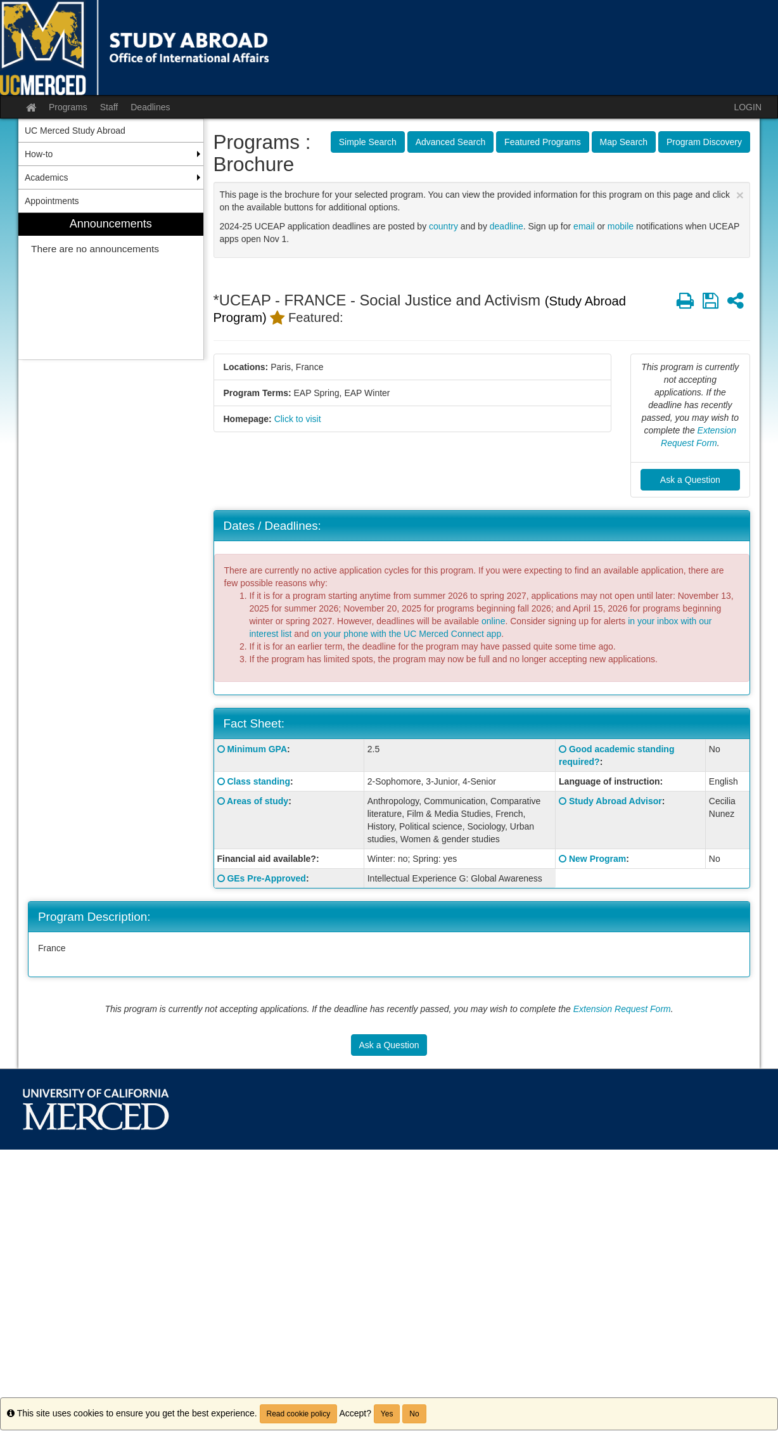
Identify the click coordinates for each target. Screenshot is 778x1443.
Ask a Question (690, 480)
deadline (506, 226)
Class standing (258, 781)
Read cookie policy (299, 1413)
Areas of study (257, 801)
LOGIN (748, 107)
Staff (109, 107)
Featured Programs (542, 142)
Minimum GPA (257, 749)
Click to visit (297, 419)
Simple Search (368, 142)
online (493, 621)
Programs (68, 107)
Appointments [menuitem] (52, 201)
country (443, 226)
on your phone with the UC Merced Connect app (407, 634)
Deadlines (150, 107)
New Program (597, 859)
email (583, 226)
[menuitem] (110, 286)
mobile (621, 226)
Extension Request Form (622, 1009)
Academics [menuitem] (46, 177)
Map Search (623, 142)
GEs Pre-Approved (266, 878)
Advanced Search (451, 142)
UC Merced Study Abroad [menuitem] (75, 130)
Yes (387, 1413)
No (414, 1413)
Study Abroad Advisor (615, 801)
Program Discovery (704, 142)
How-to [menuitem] (39, 154)
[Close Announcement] (740, 195)
